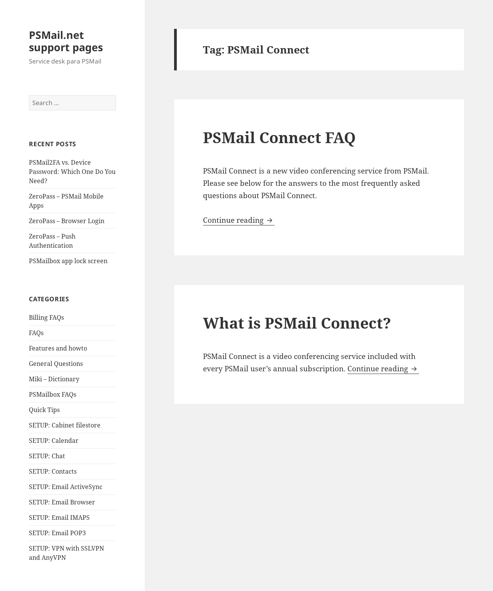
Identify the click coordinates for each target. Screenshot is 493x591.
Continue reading (239, 220)
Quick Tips (44, 410)
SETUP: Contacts (53, 471)
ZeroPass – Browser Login (66, 221)
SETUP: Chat (47, 456)
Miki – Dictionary (54, 379)
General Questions (56, 363)
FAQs (36, 333)
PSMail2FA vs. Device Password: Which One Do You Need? (72, 171)
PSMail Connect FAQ (279, 137)
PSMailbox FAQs (52, 394)
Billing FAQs (46, 317)
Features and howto (58, 348)
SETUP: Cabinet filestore (65, 425)
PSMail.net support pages (66, 41)
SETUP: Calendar (54, 440)
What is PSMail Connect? (297, 322)
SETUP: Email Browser (62, 502)
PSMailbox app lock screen (68, 261)
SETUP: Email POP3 (57, 533)
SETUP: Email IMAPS (59, 517)
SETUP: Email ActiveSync (65, 486)
